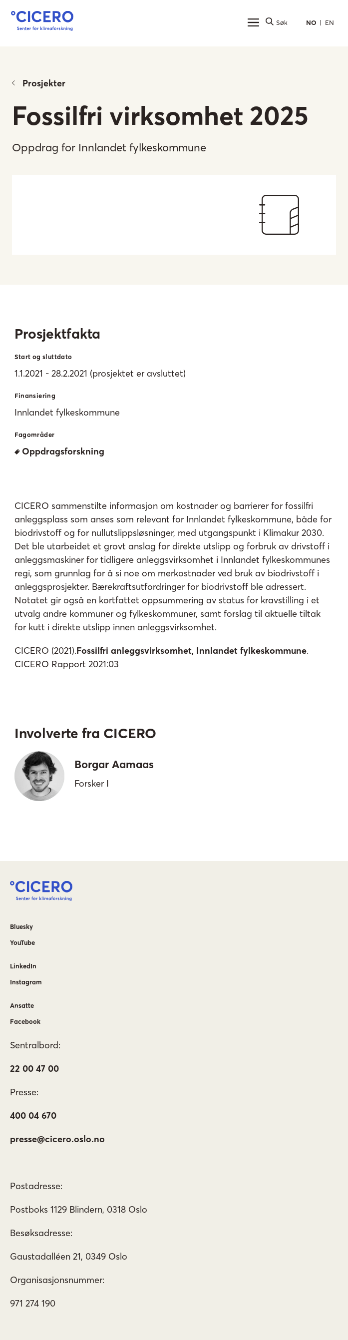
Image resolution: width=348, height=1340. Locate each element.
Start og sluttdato (43, 357)
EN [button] (329, 22)
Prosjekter (38, 83)
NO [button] (311, 22)
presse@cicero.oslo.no (57, 1139)
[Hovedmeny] (253, 22)
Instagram (26, 982)
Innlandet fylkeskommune (67, 412)
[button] (42, 22)
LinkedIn (23, 966)
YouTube (22, 942)
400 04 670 (33, 1115)
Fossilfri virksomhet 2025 (160, 115)
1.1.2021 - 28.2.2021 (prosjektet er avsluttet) (100, 373)
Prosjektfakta (57, 333)
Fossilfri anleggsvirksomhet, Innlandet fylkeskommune (191, 650)
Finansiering (35, 396)
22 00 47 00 (34, 1068)
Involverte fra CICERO (85, 733)
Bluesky (21, 926)
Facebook (25, 1021)
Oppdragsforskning (59, 451)
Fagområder (34, 435)
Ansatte (22, 1005)
